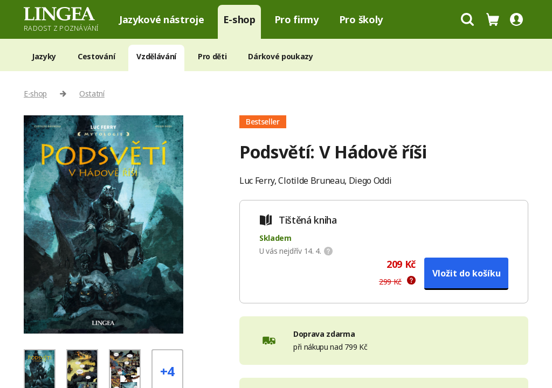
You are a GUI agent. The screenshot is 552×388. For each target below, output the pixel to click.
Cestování (96, 56)
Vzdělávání (156, 56)
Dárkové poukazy (280, 56)
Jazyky (44, 56)
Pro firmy (296, 19)
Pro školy (361, 19)
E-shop (239, 19)
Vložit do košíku (466, 273)
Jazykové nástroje (161, 19)
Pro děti (212, 56)
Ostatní (92, 93)
